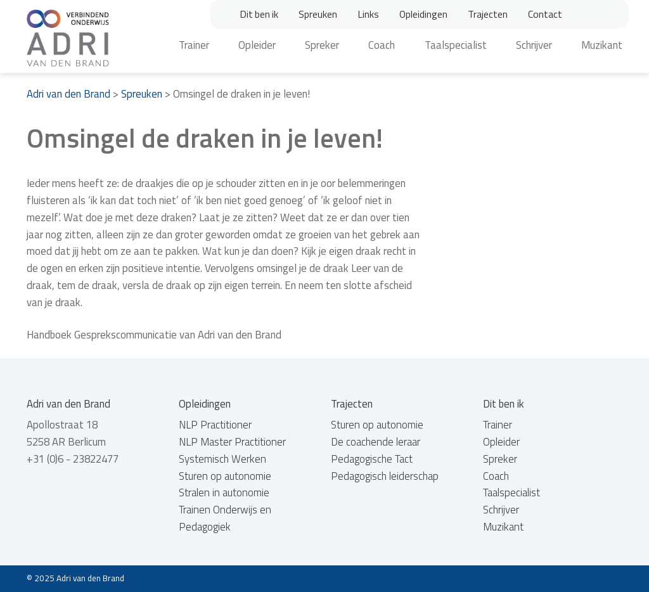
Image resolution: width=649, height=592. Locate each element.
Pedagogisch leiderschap (385, 476)
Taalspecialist (456, 45)
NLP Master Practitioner (232, 442)
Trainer (194, 45)
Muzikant (601, 45)
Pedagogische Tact (372, 459)
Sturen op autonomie (225, 476)
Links (368, 14)
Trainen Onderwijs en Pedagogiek (225, 518)
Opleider (257, 45)
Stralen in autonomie (224, 492)
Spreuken (318, 14)
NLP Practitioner (215, 424)
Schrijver (534, 45)
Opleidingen (423, 14)
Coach (381, 45)
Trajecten (488, 14)
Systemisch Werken (222, 459)
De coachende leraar (375, 442)
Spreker (322, 45)
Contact (545, 14)
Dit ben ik (259, 14)
